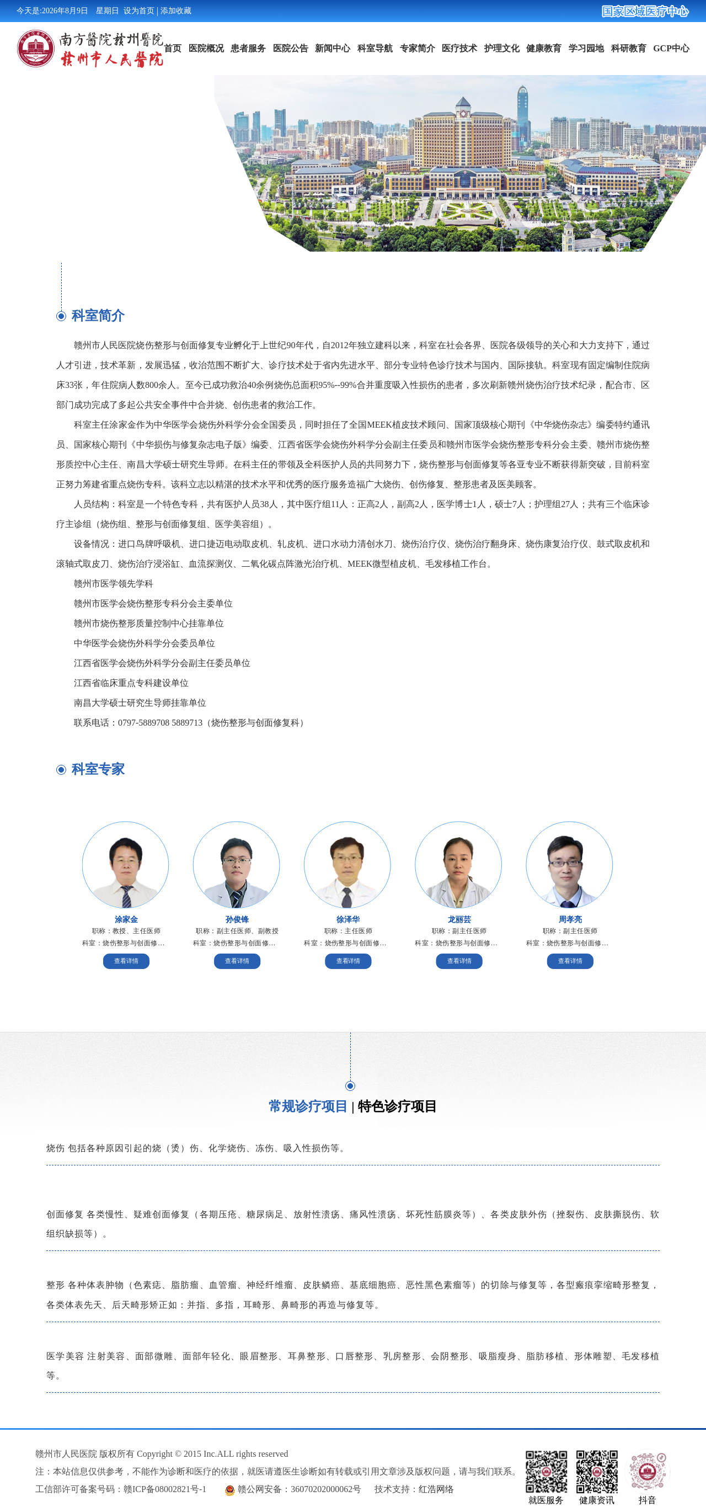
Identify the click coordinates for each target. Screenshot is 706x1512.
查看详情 (126, 961)
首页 (172, 48)
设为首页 (139, 11)
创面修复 (65, 1214)
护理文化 (502, 48)
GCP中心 (671, 48)
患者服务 (248, 48)
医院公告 (290, 48)
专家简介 (417, 48)
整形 (55, 1285)
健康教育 (543, 48)
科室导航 (375, 48)
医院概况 (206, 48)
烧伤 (55, 1148)
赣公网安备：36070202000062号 (299, 1489)
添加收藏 (176, 11)
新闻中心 (332, 48)
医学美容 (65, 1356)
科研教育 (628, 48)
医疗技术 (459, 48)
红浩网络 (436, 1489)
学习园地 (586, 48)
